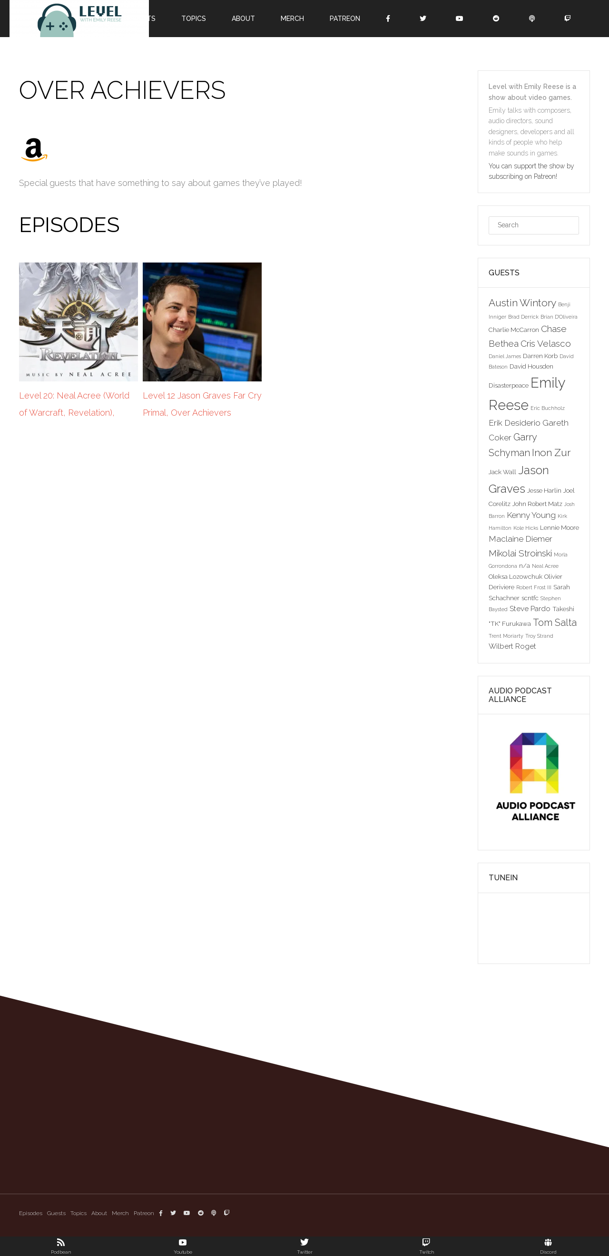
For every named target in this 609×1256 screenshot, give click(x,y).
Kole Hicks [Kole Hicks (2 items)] (525, 528)
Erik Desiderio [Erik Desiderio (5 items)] (514, 423)
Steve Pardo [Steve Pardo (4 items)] (530, 608)
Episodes (30, 1213)
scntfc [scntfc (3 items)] (530, 598)
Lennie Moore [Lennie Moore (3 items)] (559, 527)
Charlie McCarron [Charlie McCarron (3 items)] (514, 329)
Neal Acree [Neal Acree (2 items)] (545, 566)
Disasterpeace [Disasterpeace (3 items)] (509, 385)
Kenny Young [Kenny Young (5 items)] (531, 515)
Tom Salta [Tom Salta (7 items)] (555, 622)
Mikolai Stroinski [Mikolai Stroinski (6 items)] (520, 553)
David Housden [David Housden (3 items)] (531, 366)
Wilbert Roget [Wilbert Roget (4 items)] (512, 646)
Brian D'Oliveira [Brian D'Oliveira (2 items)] (559, 317)
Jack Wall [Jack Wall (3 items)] (502, 472)
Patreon (345, 18)
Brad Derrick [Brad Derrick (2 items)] (523, 317)
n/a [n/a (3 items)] (524, 565)
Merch (292, 18)
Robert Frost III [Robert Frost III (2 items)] (533, 587)
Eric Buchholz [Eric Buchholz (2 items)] (547, 408)
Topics (193, 18)
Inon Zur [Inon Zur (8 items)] (551, 452)
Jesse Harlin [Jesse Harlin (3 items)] (544, 490)
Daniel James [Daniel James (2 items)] (505, 356)
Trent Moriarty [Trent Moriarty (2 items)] (506, 636)
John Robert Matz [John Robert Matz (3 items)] (537, 503)
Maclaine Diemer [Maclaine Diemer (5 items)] (520, 539)
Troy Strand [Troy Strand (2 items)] (539, 636)
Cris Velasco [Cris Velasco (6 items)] (546, 343)
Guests (56, 1213)
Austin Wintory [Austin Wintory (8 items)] (522, 303)
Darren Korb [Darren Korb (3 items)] (540, 356)
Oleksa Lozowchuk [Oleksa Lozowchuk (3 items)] (515, 576)
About (243, 18)
